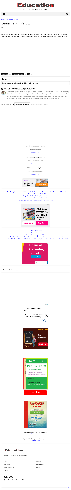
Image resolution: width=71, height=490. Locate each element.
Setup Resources (9, 467)
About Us (38, 461)
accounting (10, 19)
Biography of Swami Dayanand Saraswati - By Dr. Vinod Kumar (36, 200)
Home (3, 19)
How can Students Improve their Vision (36, 235)
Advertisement (39, 464)
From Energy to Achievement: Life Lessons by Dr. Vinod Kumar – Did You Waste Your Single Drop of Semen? (36, 192)
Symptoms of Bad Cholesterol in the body (36, 198)
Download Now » (35, 152)
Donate (6, 470)
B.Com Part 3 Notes (36, 230)
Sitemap (37, 467)
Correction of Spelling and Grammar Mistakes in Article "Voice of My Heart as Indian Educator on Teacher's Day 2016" (36, 239)
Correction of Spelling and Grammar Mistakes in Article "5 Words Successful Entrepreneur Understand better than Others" (36, 237)
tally (17, 19)
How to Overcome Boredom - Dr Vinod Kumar (36, 194)
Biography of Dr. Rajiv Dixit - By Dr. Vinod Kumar (36, 196)
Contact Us (7, 464)
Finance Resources (36, 233)
